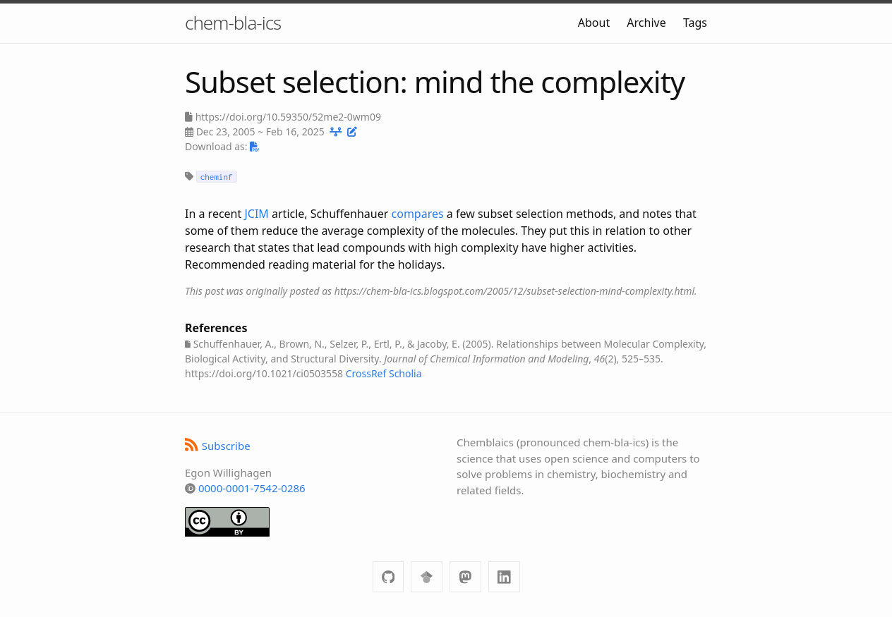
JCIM (256, 213)
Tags (695, 22)
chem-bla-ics (233, 22)
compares (418, 213)
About (594, 22)
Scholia (405, 373)
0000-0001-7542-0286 (252, 488)
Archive (646, 22)
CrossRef (366, 373)
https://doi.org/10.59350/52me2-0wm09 (288, 116)
